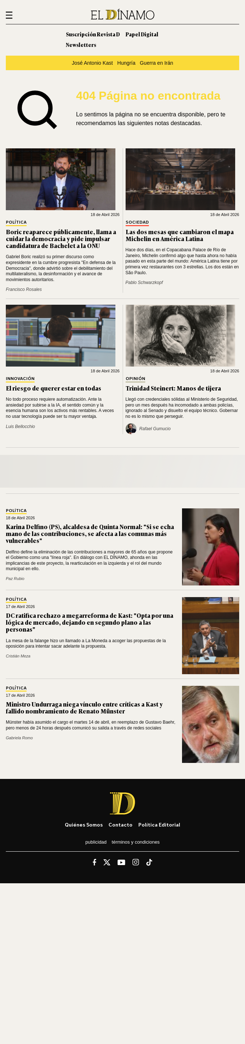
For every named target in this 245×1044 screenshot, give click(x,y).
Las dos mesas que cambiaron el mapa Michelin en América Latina (180, 235)
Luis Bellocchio (20, 426)
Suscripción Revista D (93, 34)
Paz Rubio (15, 578)
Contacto (120, 824)
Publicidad (95, 842)
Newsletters (81, 44)
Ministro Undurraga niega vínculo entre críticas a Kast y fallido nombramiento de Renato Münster (84, 707)
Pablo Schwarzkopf (144, 282)
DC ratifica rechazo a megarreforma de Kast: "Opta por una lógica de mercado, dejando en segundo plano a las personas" (89, 622)
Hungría (126, 63)
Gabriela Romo (19, 738)
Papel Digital (142, 34)
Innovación (20, 378)
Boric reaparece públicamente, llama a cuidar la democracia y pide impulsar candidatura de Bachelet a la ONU (61, 238)
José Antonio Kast (92, 63)
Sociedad (137, 222)
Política (16, 222)
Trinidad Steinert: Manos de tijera (173, 388)
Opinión (135, 378)
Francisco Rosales (24, 289)
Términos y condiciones (136, 842)
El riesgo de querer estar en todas (53, 388)
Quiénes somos (84, 824)
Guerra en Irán (156, 63)
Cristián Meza (18, 656)
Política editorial (159, 824)
